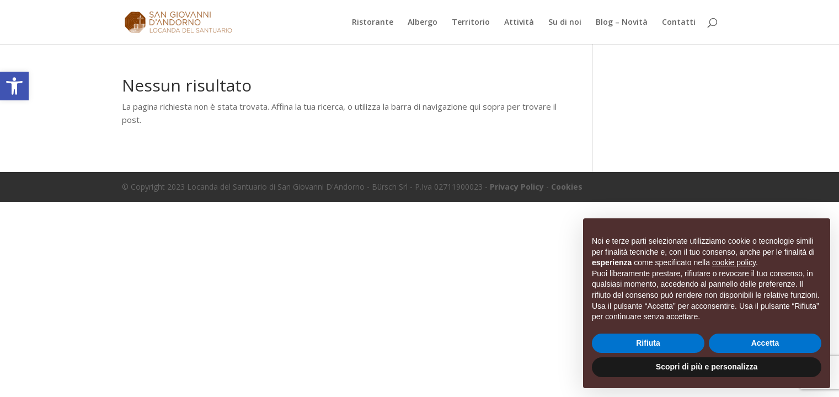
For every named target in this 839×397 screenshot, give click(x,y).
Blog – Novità (622, 22)
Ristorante (372, 22)
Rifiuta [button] (648, 343)
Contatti (679, 22)
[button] (14, 86)
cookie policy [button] (734, 262)
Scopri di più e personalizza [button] (706, 366)
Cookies (567, 186)
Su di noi (564, 22)
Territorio (471, 22)
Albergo (422, 22)
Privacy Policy (517, 186)
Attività (519, 22)
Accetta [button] (765, 343)
